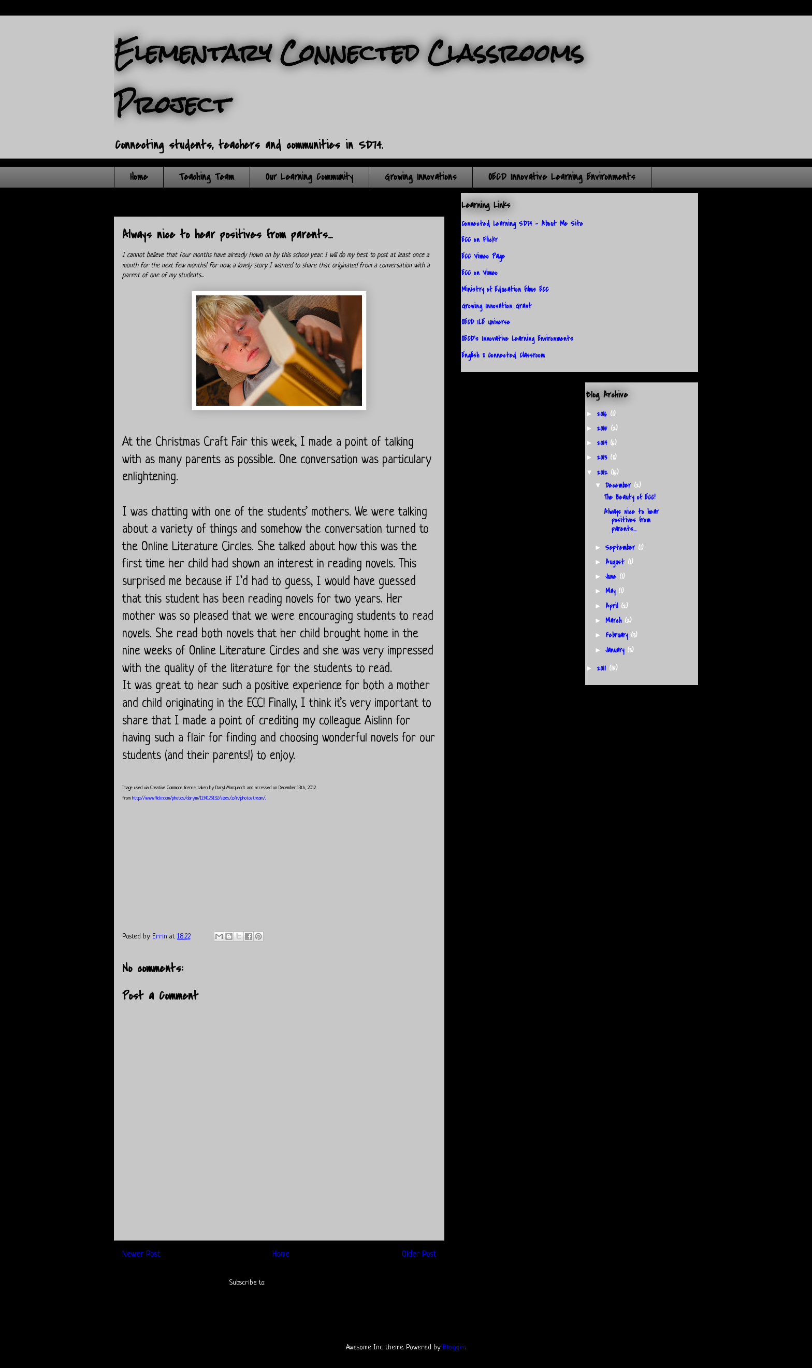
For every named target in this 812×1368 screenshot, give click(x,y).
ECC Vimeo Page (483, 256)
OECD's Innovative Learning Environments (517, 339)
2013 (603, 457)
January (616, 650)
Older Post (419, 1254)
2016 (603, 414)
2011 (603, 668)
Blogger (454, 1347)
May (611, 591)
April (613, 606)
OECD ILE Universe (485, 322)
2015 (604, 428)
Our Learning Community (309, 177)
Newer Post (141, 1254)
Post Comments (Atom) (298, 1283)
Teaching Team (206, 177)
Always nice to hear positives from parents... (631, 520)
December (619, 485)
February (618, 635)
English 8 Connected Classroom (503, 355)
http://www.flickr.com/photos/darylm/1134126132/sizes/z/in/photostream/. (199, 798)
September (621, 547)
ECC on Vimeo (479, 273)
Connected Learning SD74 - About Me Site (522, 224)
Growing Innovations (421, 177)
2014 (603, 443)
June (612, 576)
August (616, 562)
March (615, 620)
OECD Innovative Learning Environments (561, 177)
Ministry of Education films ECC (504, 289)
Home (139, 177)
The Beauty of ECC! (629, 497)
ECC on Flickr (479, 240)
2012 (604, 472)
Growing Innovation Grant (496, 306)
